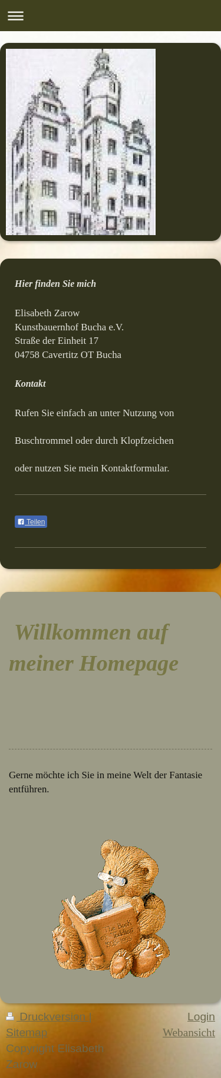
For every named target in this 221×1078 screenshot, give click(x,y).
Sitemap (26, 1032)
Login (201, 1016)
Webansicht (189, 1032)
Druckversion (47, 1016)
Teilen (31, 522)
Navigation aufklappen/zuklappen (110, 15)
